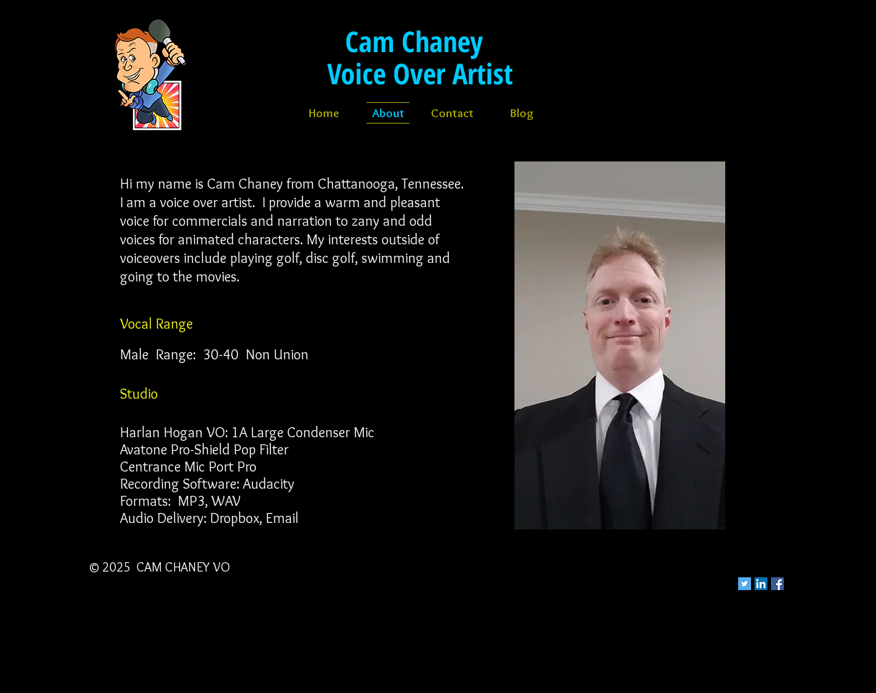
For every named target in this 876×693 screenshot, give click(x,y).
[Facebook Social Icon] (777, 583)
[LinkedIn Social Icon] (761, 583)
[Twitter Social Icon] (744, 583)
